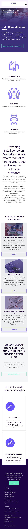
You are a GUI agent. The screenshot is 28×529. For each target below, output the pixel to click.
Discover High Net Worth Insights (12, 46)
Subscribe (14, 483)
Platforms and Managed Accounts (11, 501)
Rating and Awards (8, 521)
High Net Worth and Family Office (11, 503)
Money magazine (8, 523)
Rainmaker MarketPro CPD (10, 526)
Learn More (14, 254)
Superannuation (8, 494)
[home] (12, 4)
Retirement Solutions (9, 496)
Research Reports (8, 515)
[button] (26, 4)
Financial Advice (8, 490)
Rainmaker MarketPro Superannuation (12, 513)
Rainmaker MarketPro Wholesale (11, 511)
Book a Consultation (14, 374)
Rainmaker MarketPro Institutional (11, 508)
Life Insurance (7, 498)
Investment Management (10, 492)
